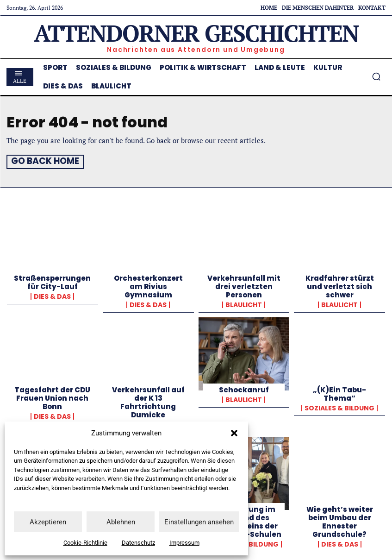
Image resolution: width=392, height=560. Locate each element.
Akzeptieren (48, 522)
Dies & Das (52, 295)
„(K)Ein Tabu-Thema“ (339, 393)
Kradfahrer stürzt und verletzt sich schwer (339, 285)
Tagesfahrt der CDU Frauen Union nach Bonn (52, 397)
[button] (234, 433)
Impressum (184, 542)
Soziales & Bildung (339, 406)
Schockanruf (244, 388)
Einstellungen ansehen (199, 522)
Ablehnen (120, 522)
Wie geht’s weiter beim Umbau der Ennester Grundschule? (339, 520)
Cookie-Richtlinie (85, 542)
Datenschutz (138, 542)
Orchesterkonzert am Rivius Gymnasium (148, 285)
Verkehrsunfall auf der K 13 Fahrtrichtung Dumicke (148, 401)
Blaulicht (243, 304)
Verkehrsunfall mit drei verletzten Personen (243, 285)
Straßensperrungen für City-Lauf (52, 281)
